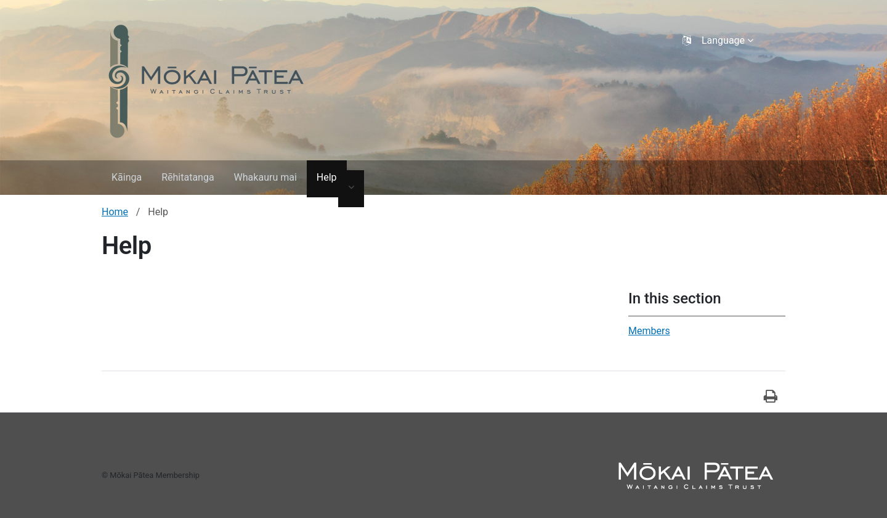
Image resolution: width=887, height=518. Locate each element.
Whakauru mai (265, 177)
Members (649, 331)
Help (327, 177)
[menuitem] (127, 178)
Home (115, 212)
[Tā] (770, 397)
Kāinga (126, 177)
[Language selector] (719, 40)
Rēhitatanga (187, 177)
